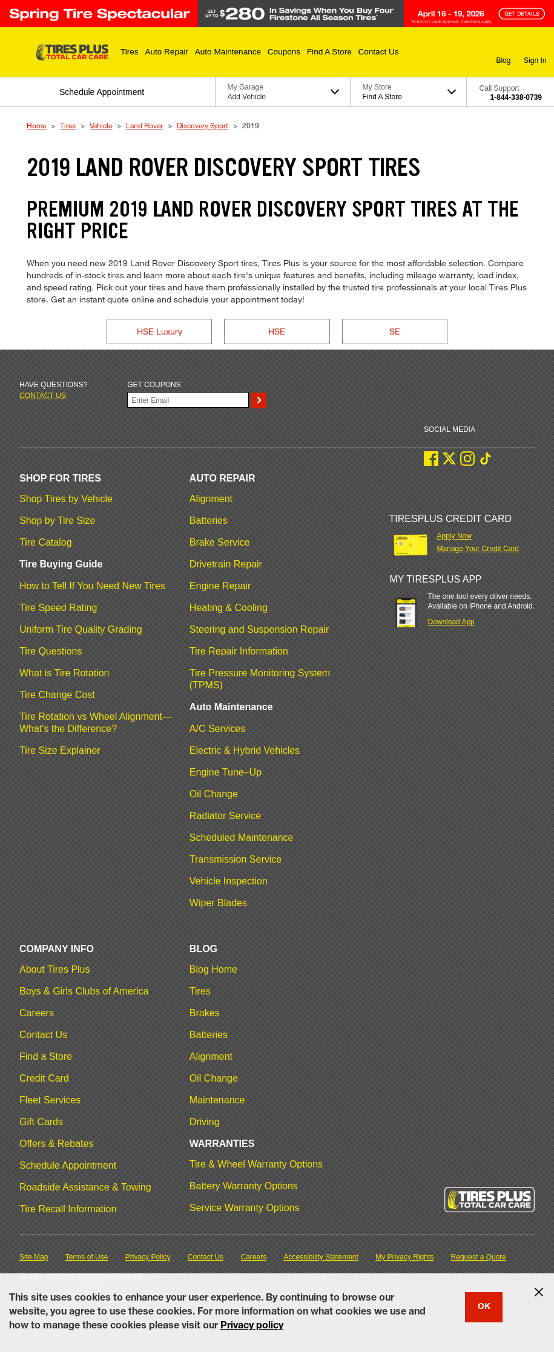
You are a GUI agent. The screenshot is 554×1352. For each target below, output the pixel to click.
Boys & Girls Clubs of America (83, 991)
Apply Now (454, 536)
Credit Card (44, 1078)
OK (484, 1307)
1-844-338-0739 (516, 97)
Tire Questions (50, 651)
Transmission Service (236, 859)
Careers (36, 1013)
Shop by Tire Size (57, 520)
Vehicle (101, 125)
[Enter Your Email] (188, 400)
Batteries (209, 520)
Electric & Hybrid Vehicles (245, 750)
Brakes (205, 1013)
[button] (129, 52)
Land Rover (144, 125)
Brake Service (220, 542)
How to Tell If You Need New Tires (92, 586)
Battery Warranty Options (244, 1186)
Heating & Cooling (229, 608)
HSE (276, 331)
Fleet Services (50, 1100)
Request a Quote (478, 1257)
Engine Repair (220, 586)
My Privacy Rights (404, 1257)
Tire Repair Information (239, 651)
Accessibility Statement (321, 1257)
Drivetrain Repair (226, 564)
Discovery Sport (202, 125)
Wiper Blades (218, 903)
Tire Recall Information (67, 1209)
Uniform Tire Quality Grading (80, 629)
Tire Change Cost (57, 695)
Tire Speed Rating (58, 608)
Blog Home (213, 969)
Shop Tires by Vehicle (66, 499)
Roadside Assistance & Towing (85, 1187)
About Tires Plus (54, 969)
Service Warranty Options (245, 1208)
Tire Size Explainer (60, 750)
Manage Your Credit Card (478, 548)
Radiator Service (225, 816)
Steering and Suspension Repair (259, 629)
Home (36, 125)
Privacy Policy (148, 1257)
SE (394, 331)
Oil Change (214, 794)
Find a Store (45, 1056)
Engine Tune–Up (226, 772)
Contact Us (43, 1035)
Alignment (211, 499)
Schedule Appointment (67, 1165)
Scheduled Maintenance (242, 837)
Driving (205, 1122)
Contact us (42, 395)
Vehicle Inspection (229, 881)
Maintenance (217, 1100)
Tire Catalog (45, 542)
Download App (450, 622)
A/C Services (217, 728)
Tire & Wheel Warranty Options (256, 1164)
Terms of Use (86, 1257)
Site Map (33, 1257)
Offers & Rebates (56, 1143)
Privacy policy (251, 1326)
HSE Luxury (159, 331)
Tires (68, 125)
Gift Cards (41, 1122)
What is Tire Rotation (64, 673)
